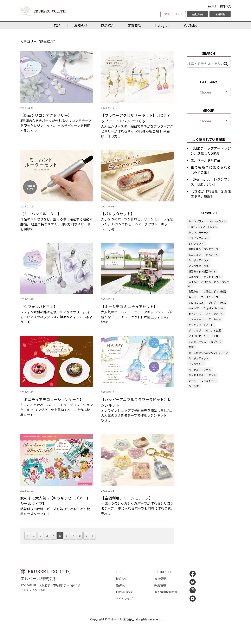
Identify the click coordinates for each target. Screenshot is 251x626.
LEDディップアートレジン (203, 226)
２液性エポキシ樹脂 (215, 291)
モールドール (208, 380)
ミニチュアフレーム (200, 369)
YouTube (190, 25)
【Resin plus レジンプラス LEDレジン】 (211, 182)
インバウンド (196, 364)
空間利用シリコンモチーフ (203, 249)
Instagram (162, 25)
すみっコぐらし (197, 341)
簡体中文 (225, 6)
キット (212, 375)
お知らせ (80, 25)
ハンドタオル (196, 375)
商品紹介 (107, 25)
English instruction (214, 308)
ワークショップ (209, 297)
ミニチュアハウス (198, 260)
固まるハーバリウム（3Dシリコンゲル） (208, 284)
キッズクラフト (212, 277)
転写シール (195, 313)
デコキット (214, 319)
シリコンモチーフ (198, 232)
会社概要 (197, 14)
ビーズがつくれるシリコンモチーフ (208, 352)
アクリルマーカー (198, 336)
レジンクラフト (217, 221)
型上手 (192, 297)
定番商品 (134, 25)
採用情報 (220, 14)
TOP (57, 25)
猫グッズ (216, 341)
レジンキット (196, 243)
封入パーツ (212, 254)
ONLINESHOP (173, 14)
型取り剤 (194, 291)
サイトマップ (124, 598)
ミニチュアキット (198, 358)
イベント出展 (213, 330)
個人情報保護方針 (166, 592)
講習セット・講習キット (202, 271)
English (212, 6)
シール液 (194, 386)
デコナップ (195, 330)
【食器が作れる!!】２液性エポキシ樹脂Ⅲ (211, 194)
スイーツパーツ (214, 313)
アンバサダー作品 (198, 265)
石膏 (191, 347)
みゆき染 (194, 277)
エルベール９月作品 (205, 160)
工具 (215, 336)
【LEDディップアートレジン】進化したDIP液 (211, 151)
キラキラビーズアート (201, 325)
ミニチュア (195, 254)
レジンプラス (196, 221)
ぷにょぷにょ (196, 302)
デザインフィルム (198, 238)
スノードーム (196, 319)
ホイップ (194, 308)
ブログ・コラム (217, 302)
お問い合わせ (124, 592)
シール (192, 380)
